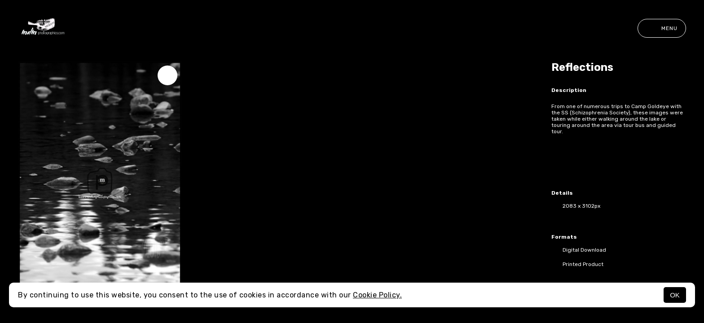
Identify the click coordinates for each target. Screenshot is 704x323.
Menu (662, 28)
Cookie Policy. (377, 295)
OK (675, 295)
